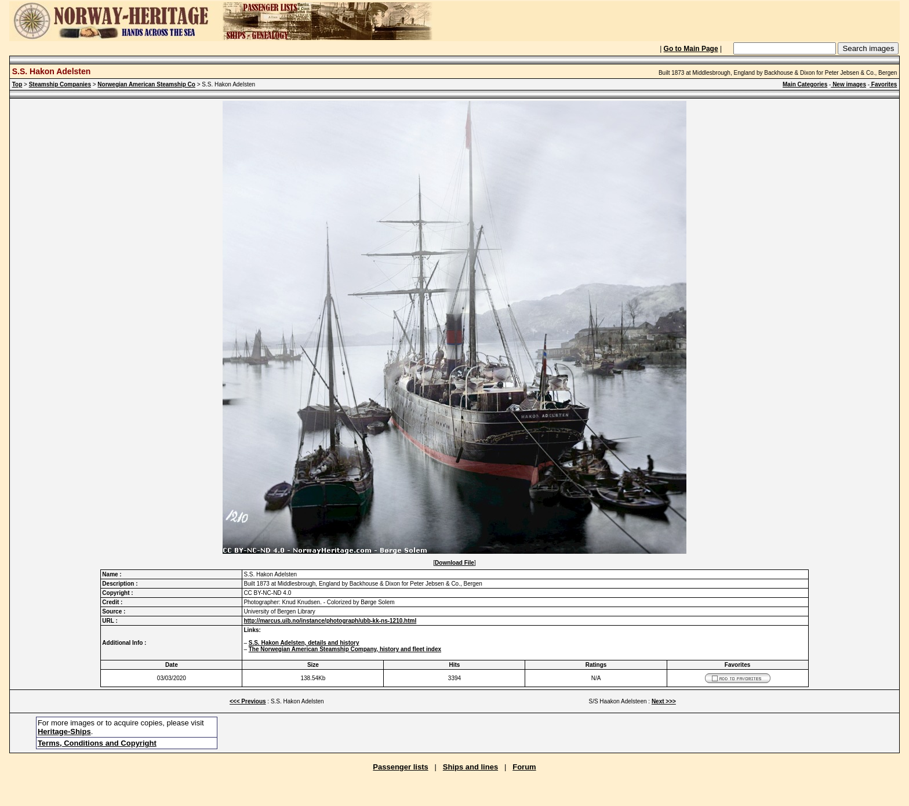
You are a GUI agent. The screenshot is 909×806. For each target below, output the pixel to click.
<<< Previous (248, 701)
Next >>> (664, 701)
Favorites (883, 84)
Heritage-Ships (64, 731)
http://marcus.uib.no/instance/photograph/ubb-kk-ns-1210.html (329, 621)
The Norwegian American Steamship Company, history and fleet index (345, 649)
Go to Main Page (691, 49)
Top (17, 84)
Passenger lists (400, 767)
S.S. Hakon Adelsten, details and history (304, 643)
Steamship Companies (60, 84)
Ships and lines (470, 767)
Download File (454, 563)
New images (848, 84)
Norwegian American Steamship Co (146, 84)
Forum (524, 767)
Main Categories (805, 84)
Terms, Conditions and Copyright (97, 743)
